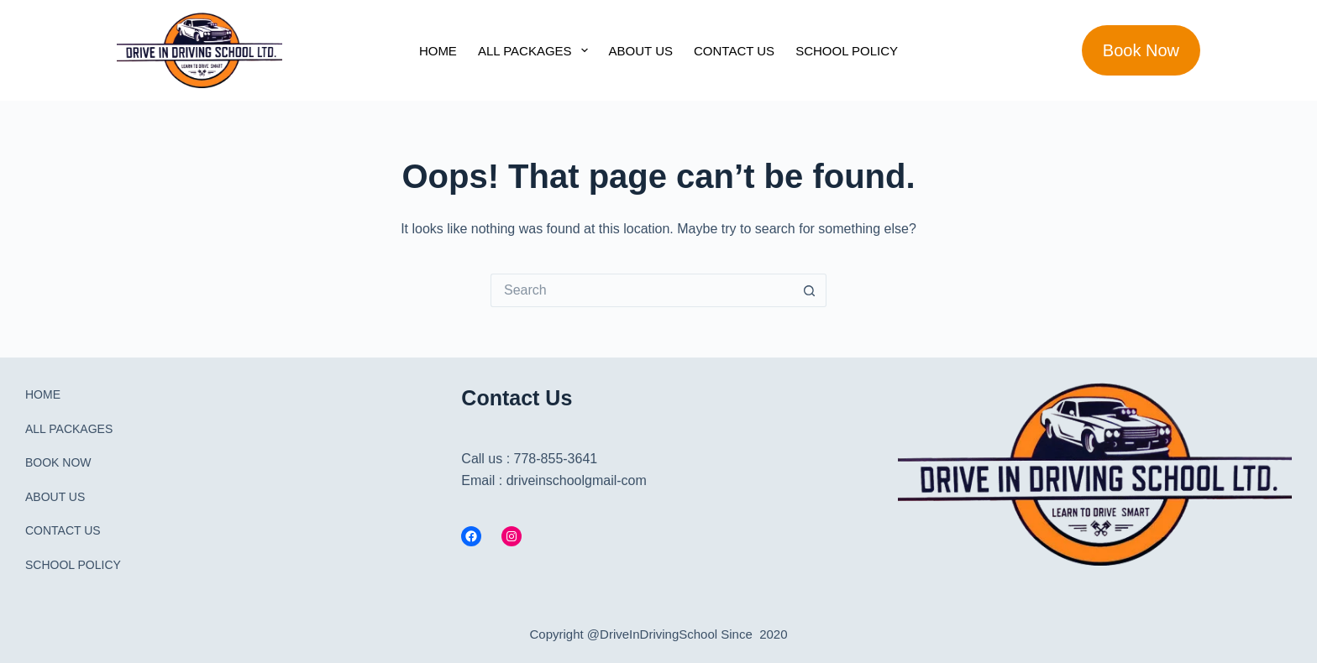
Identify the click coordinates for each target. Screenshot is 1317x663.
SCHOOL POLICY (846, 51)
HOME (438, 51)
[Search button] (809, 290)
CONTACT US (734, 51)
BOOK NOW (58, 462)
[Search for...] (642, 290)
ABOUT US (641, 51)
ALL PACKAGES (536, 50)
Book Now (1141, 50)
